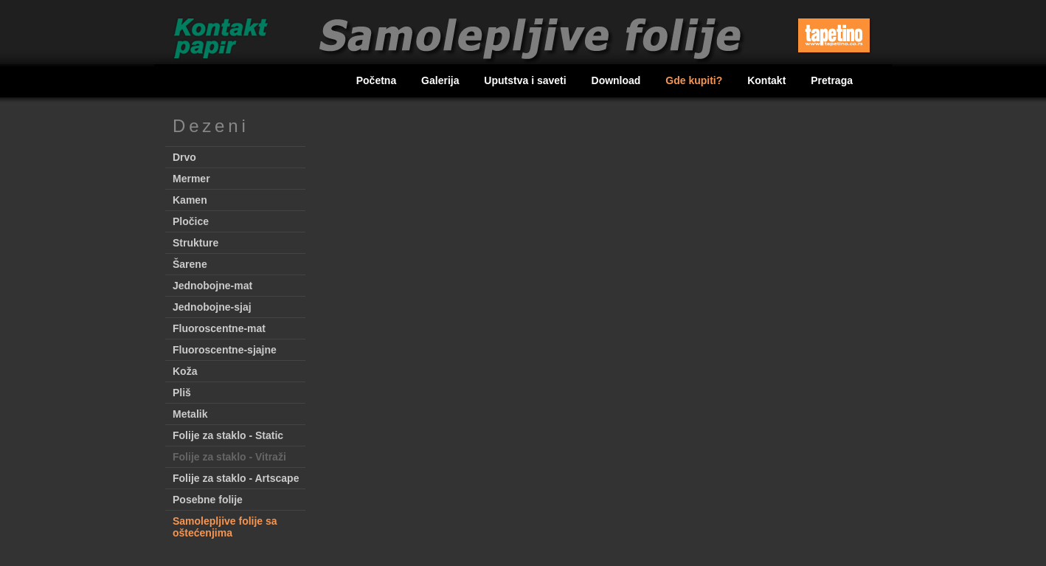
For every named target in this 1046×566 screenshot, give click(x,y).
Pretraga (832, 80)
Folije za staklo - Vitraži (229, 457)
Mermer (191, 178)
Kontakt (768, 80)
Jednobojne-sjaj (212, 307)
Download (618, 80)
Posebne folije (208, 499)
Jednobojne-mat (212, 285)
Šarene (190, 264)
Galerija (441, 80)
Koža (185, 371)
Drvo (184, 157)
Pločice (191, 221)
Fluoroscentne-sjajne (225, 350)
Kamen (190, 200)
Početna (377, 80)
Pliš (182, 392)
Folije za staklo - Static (228, 435)
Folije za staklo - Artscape (236, 478)
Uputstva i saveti (526, 80)
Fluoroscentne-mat (219, 328)
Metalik (190, 414)
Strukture (195, 243)
